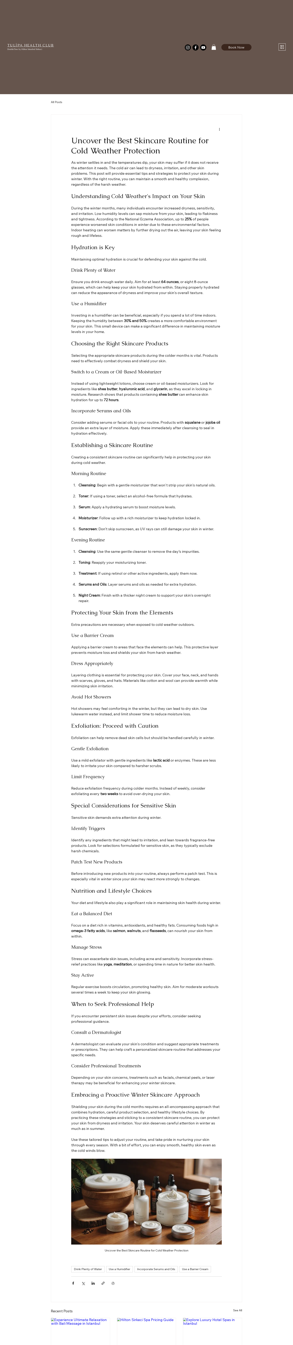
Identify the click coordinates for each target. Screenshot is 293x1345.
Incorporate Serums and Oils (156, 1269)
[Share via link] (103, 1283)
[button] (213, 47)
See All (237, 1310)
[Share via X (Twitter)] (83, 1283)
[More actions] (219, 129)
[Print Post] (113, 1283)
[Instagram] (188, 47)
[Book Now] (236, 47)
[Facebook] (195, 47)
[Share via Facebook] (73, 1283)
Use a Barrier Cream (195, 1269)
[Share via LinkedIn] (93, 1283)
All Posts (56, 102)
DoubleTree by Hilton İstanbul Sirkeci (24, 49)
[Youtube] (203, 47)
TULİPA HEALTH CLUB (30, 45)
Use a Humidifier (119, 1269)
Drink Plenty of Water (88, 1269)
